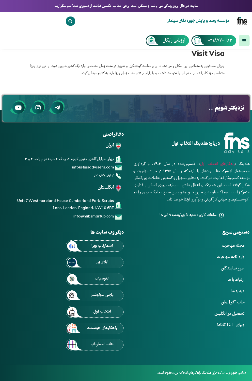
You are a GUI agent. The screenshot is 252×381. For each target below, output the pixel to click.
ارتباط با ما (236, 280)
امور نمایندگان (233, 268)
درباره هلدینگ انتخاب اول (196, 144)
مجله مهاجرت (233, 246)
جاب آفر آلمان (233, 302)
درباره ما (238, 291)
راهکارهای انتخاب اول (217, 164)
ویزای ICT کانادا (231, 325)
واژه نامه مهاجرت (231, 257)
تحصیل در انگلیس (229, 314)
